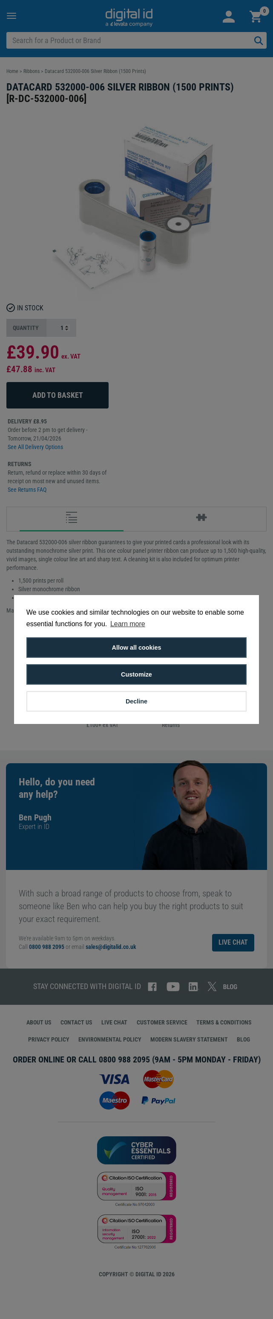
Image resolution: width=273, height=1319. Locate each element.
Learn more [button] (127, 623)
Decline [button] (136, 701)
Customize (136, 674)
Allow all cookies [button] (136, 647)
